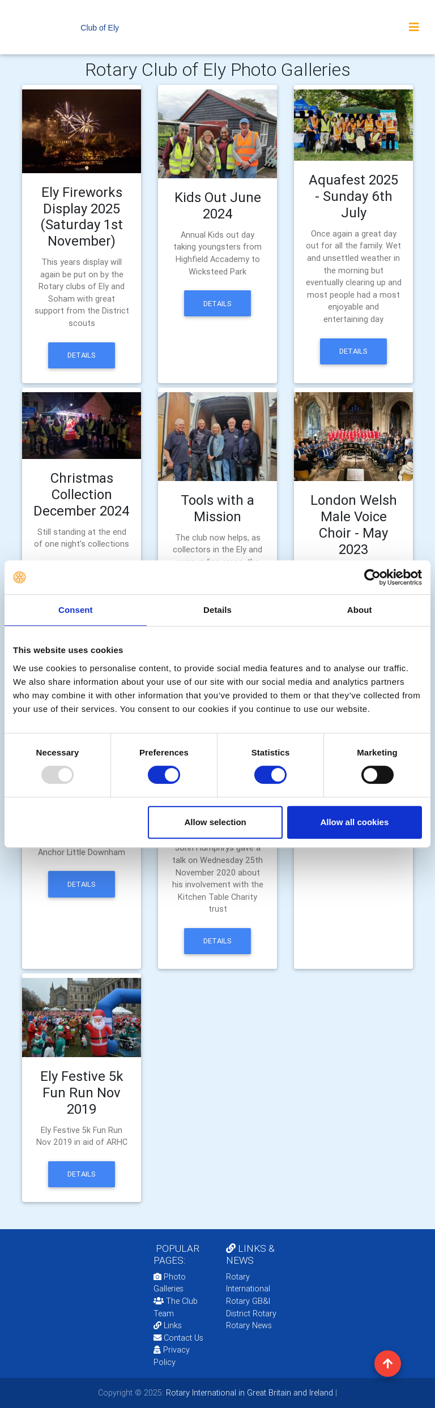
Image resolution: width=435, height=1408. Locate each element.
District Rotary (251, 1313)
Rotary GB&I (248, 1301)
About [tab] (359, 610)
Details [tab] (217, 610)
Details (81, 355)
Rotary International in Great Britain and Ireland (248, 1393)
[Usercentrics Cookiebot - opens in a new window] (372, 577)
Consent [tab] (75, 610)
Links (167, 1325)
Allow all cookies (354, 822)
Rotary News (249, 1325)
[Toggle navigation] (414, 27)
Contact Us (178, 1338)
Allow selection (215, 822)
